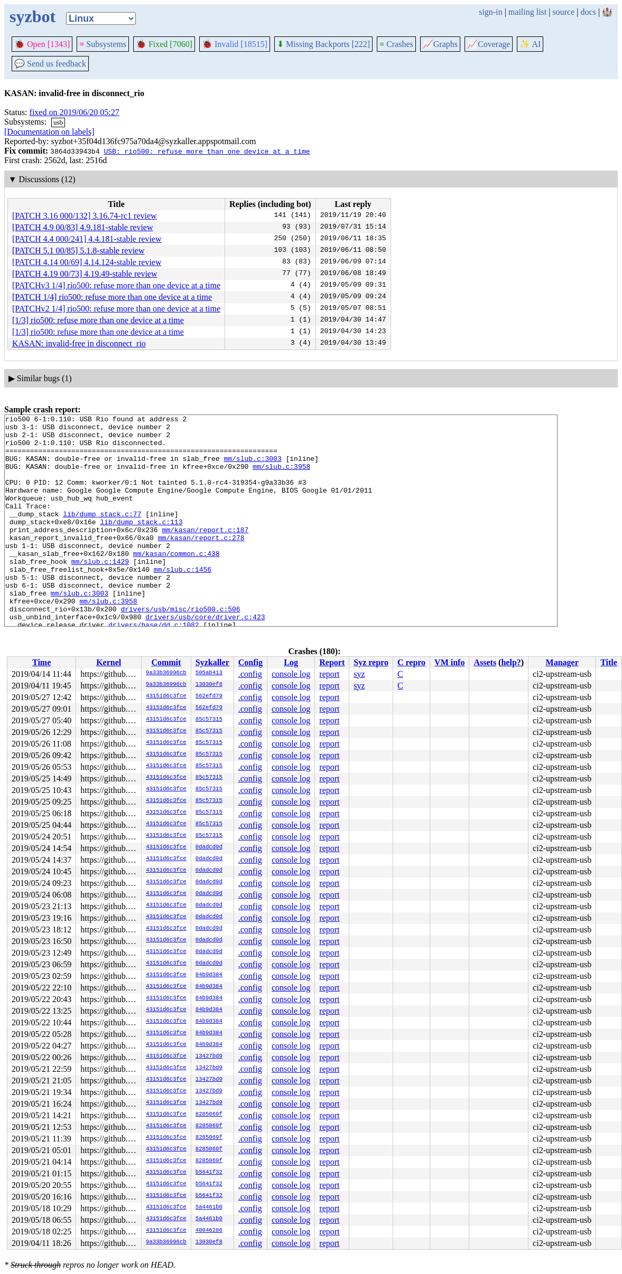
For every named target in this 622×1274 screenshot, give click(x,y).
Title (608, 662)
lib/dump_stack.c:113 (141, 544)
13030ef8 (209, 684)
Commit (166, 662)
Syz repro (371, 662)
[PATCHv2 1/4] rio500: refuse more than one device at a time (116, 308)
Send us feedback (50, 63)
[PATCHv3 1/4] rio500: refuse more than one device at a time (116, 285)
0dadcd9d (209, 847)
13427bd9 (209, 1056)
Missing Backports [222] (323, 44)
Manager (562, 662)
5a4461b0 (209, 1207)
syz (359, 673)
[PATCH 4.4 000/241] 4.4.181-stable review (87, 238)
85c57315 (209, 719)
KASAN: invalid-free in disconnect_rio (79, 343)
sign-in (490, 11)
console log (291, 673)
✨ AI (530, 44)
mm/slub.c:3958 (281, 477)
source (564, 11)
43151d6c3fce (166, 696)
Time (41, 662)
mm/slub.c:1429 (100, 591)
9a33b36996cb (166, 673)
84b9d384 (209, 975)
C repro (411, 662)
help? (511, 662)
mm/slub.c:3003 (252, 468)
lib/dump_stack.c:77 (102, 534)
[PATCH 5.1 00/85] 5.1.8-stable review (78, 250)
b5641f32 (209, 1172)
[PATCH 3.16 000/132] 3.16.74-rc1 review (84, 215)
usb (58, 122)
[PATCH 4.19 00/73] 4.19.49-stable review (84, 273)
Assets (485, 662)
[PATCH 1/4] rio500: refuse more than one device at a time (112, 296)
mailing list (527, 11)
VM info (449, 662)
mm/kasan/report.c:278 (201, 563)
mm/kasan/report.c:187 (205, 553)
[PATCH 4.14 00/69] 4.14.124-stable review (87, 262)
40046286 (209, 1230)
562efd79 (209, 696)
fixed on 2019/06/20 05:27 (74, 112)
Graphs (440, 44)
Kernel (108, 662)
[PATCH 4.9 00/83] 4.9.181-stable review (82, 227)
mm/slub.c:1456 (182, 601)
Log (291, 662)
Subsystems (102, 44)
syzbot (32, 16)
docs (588, 11)
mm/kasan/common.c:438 (176, 582)
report (329, 673)
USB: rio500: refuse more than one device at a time (207, 151)
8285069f (209, 1114)
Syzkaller (212, 662)
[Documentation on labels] (49, 131)
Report (332, 662)
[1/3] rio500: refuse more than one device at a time (98, 320)
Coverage (488, 44)
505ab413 (209, 673)
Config (250, 662)
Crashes (396, 44)
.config (250, 673)
